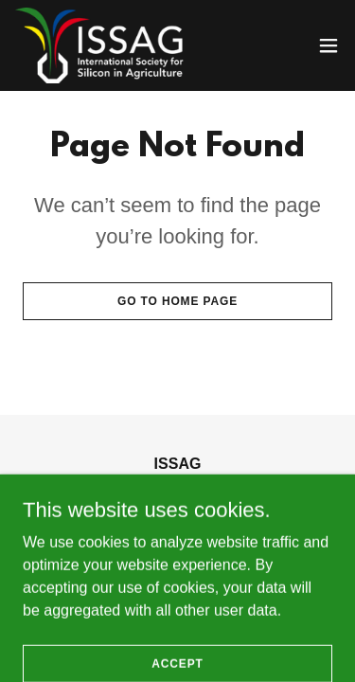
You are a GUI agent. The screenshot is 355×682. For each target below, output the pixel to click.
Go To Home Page (177, 301)
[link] (105, 45)
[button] (328, 45)
